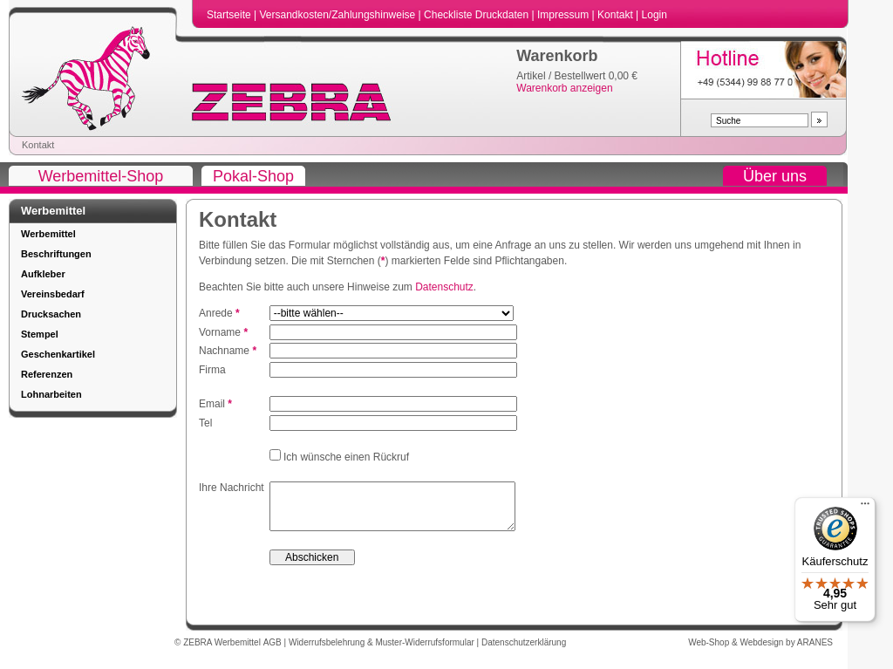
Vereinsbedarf (53, 294)
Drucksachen (51, 314)
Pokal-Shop (253, 176)
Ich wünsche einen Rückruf (345, 457)
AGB (273, 651)
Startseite (230, 15)
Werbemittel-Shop (101, 176)
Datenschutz (444, 287)
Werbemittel (48, 234)
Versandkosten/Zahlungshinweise (338, 15)
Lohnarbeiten (51, 394)
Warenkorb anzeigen (564, 88)
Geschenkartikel (58, 354)
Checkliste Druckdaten (477, 15)
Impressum (564, 15)
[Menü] (865, 507)
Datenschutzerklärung (523, 651)
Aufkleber (43, 274)
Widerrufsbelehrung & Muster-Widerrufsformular (383, 651)
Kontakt (616, 15)
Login (654, 15)
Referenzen (46, 374)
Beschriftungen (56, 254)
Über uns (775, 176)
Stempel (39, 334)
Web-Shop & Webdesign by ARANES (760, 651)
